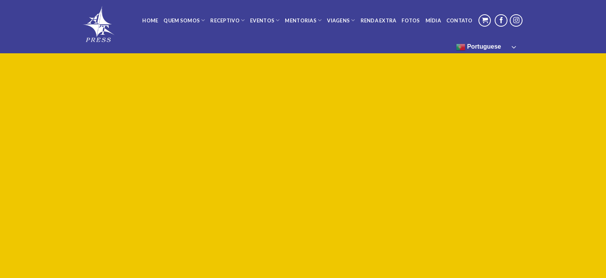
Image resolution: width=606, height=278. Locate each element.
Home (150, 20)
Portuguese (478, 47)
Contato (459, 20)
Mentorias (303, 20)
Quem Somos (184, 20)
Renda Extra (379, 20)
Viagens (341, 20)
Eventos (264, 20)
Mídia (433, 20)
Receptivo (227, 20)
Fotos (411, 20)
